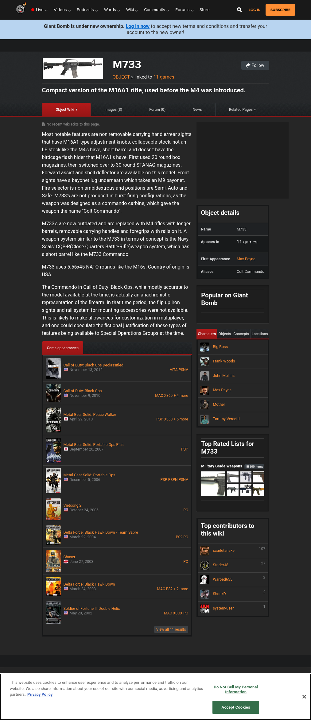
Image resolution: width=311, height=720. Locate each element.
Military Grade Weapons (232, 466)
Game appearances (63, 348)
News (197, 109)
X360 (168, 395)
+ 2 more (180, 589)
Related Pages (241, 109)
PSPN (173, 480)
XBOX (177, 613)
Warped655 (232, 579)
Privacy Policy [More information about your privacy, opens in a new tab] (39, 694)
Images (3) (113, 109)
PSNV (183, 370)
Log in (255, 10)
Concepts (241, 334)
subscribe (280, 10)
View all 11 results (171, 629)
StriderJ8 (232, 565)
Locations (260, 334)
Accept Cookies (236, 707)
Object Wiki (65, 109)
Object (121, 77)
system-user (232, 608)
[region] (155, 696)
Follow (255, 65)
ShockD (232, 594)
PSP (159, 419)
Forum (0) (157, 109)
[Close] (304, 696)
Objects (224, 334)
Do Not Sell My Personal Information (236, 689)
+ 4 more (180, 395)
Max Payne (246, 259)
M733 (127, 64)
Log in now (138, 26)
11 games (164, 77)
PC (185, 510)
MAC (159, 395)
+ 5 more (180, 419)
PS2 (179, 537)
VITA (173, 370)
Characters (207, 334)
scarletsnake (232, 550)
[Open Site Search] (239, 10)
